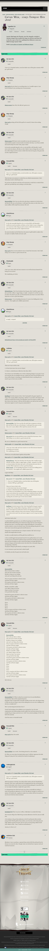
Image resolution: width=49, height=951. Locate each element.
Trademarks (41, 947)
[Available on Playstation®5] (24, 885)
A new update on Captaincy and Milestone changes (21, 44)
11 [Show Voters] (44, 26)
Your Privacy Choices (11, 947)
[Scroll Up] (20, 949)
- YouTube (24, 322)
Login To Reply (5, 54)
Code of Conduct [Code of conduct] (35, 947)
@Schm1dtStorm (9, 291)
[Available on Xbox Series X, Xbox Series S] (24, 881)
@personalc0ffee (8, 201)
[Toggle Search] (4, 10)
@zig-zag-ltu (8, 86)
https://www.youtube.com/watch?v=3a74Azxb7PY (24, 340)
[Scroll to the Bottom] (30, 949)
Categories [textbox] (5, 8)
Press (17, 947)
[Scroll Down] (28, 949)
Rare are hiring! (25, 916)
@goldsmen (7, 396)
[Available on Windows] (24, 889)
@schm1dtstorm (8, 340)
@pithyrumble (8, 444)
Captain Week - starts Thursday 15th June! (24, 169)
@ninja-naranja (8, 105)
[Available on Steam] (24, 893)
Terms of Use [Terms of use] (21, 947)
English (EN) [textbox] (22, 932)
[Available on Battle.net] (24, 901)
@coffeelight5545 (9, 812)
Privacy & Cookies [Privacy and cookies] (27, 947)
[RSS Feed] (2, 14)
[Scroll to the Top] (19, 949)
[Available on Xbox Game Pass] (24, 897)
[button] (22, 8)
